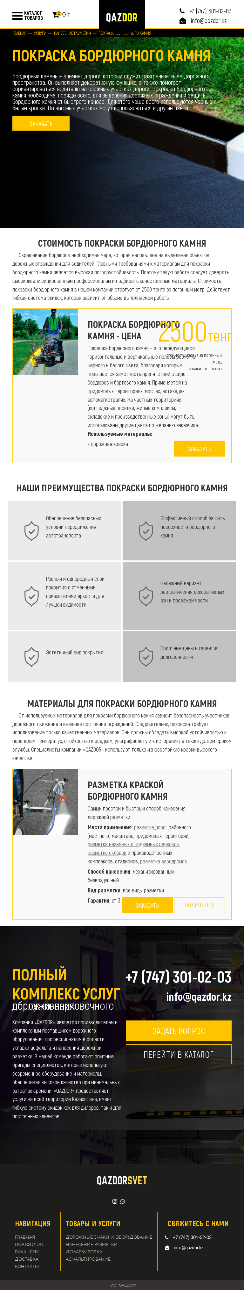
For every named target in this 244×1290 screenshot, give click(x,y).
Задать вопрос (178, 1031)
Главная (19, 33)
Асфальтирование (88, 1259)
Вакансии (27, 1251)
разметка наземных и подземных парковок (133, 843)
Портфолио (29, 1244)
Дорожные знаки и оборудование (109, 1237)
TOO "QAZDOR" (122, 1285)
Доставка (26, 1259)
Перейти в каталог (179, 1054)
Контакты (27, 1266)
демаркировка (84, 1251)
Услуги (40, 33)
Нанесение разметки (72, 33)
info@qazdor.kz (209, 20)
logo (122, 17)
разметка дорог (150, 827)
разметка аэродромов (163, 861)
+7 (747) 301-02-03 (210, 11)
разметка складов (107, 852)
